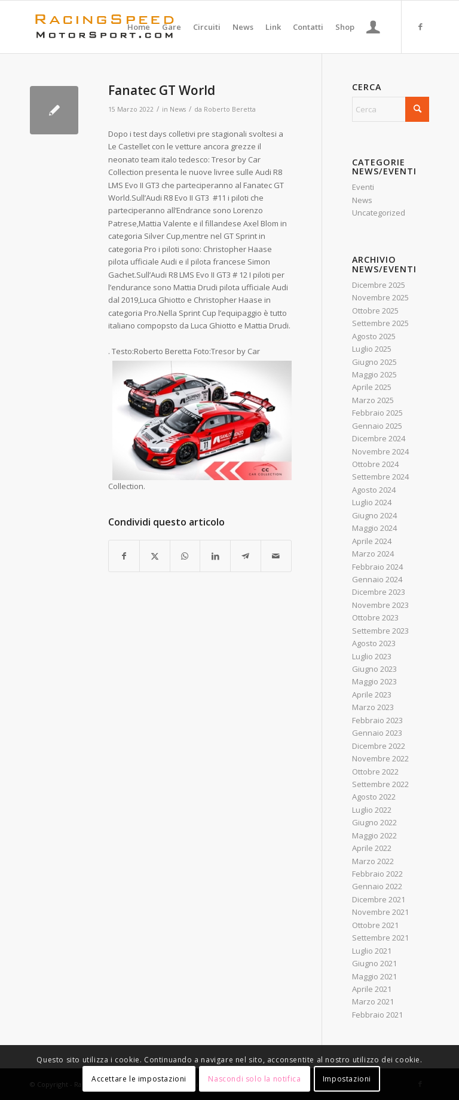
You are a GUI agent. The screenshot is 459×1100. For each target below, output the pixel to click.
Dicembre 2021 (378, 899)
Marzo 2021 (373, 1001)
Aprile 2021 (371, 989)
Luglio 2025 (371, 348)
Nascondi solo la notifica (254, 1079)
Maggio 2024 (374, 528)
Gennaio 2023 (377, 732)
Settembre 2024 (380, 476)
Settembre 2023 (380, 630)
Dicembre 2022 (378, 745)
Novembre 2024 (380, 451)
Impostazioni (347, 1079)
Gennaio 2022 (377, 886)
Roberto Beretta (230, 109)
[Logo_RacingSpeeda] (104, 27)
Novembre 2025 (380, 297)
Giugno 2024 (374, 515)
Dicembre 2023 (378, 591)
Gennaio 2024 (377, 579)
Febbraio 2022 (377, 873)
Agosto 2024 (374, 489)
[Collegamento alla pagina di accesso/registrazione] (373, 27)
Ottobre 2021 (375, 925)
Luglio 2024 (371, 502)
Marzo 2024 (373, 553)
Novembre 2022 (380, 758)
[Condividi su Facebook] (124, 555)
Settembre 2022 (380, 784)
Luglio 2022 (371, 809)
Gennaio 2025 (377, 425)
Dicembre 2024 (378, 438)
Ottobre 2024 (375, 464)
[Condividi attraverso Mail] (276, 555)
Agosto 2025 (374, 336)
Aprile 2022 (371, 848)
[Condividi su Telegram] (246, 555)
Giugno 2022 (374, 822)
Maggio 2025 (374, 374)
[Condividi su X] (155, 555)
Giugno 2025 (374, 362)
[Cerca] (390, 109)
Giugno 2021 (374, 963)
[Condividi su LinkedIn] (215, 555)
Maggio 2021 (374, 976)
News (178, 109)
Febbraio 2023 (377, 720)
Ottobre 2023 (375, 617)
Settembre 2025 (380, 323)
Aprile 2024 (371, 541)
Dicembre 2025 (378, 284)
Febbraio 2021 (377, 1014)
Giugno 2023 (374, 668)
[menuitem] (138, 27)
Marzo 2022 (373, 861)
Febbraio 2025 (377, 412)
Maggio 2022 (374, 835)
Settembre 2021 (380, 937)
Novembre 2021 (380, 912)
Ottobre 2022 (375, 771)
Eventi (363, 187)
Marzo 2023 (373, 707)
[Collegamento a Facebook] (420, 26)
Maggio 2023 (374, 681)
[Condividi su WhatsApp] (185, 555)
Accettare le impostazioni (138, 1079)
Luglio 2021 (371, 950)
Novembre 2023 (380, 605)
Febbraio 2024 (377, 566)
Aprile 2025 (371, 387)
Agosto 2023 (374, 643)
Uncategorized (378, 212)
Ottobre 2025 (375, 310)
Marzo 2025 (373, 400)
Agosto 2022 (374, 796)
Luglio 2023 (371, 656)
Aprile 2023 (371, 694)
